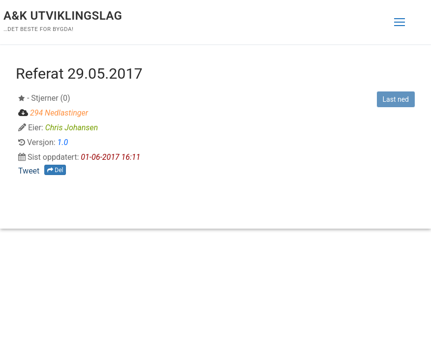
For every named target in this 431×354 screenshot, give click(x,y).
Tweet (28, 171)
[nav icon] (399, 22)
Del (55, 170)
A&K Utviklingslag (62, 16)
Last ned (396, 99)
